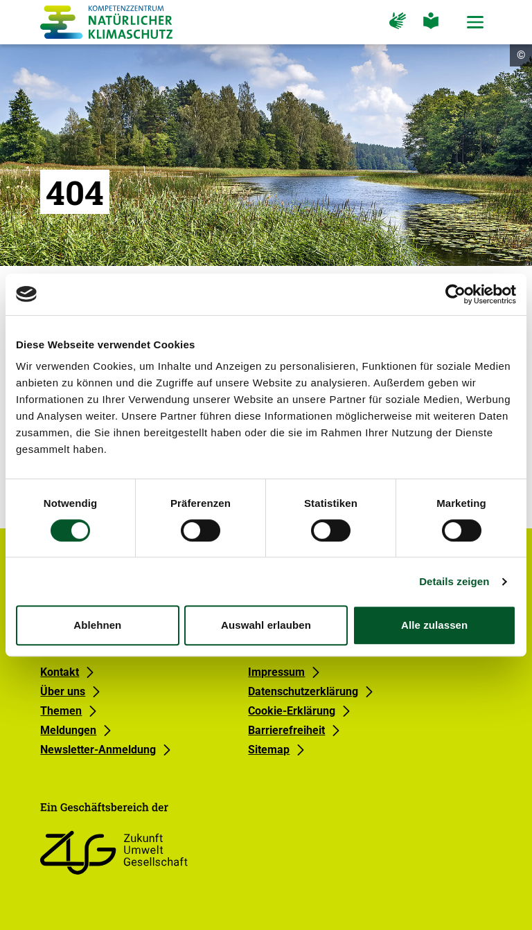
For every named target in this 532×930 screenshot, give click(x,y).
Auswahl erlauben (266, 625)
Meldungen (68, 730)
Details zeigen (454, 581)
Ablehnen (97, 625)
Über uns (62, 691)
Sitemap (269, 749)
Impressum (276, 672)
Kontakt (59, 672)
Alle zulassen (434, 625)
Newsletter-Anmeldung (98, 749)
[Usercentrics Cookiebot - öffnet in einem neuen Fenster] (455, 294)
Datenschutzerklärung (303, 691)
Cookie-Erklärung (291, 710)
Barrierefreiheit (286, 730)
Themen (61, 710)
